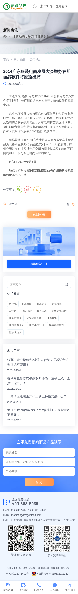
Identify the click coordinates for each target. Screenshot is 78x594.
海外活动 (42, 311)
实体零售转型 (56, 325)
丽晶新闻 (27, 303)
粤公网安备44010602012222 (50, 573)
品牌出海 (57, 303)
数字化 (13, 303)
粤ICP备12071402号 (17, 573)
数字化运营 (15, 332)
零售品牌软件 (59, 311)
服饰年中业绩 (36, 325)
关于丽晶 (19, 59)
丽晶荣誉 (42, 303)
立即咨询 (61, 6)
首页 (6, 59)
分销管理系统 (34, 318)
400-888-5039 (25, 503)
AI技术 (12, 311)
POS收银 (52, 318)
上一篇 (13, 203)
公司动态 (35, 59)
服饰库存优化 (16, 325)
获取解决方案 (39, 263)
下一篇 (65, 204)
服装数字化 (15, 318)
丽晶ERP (26, 311)
